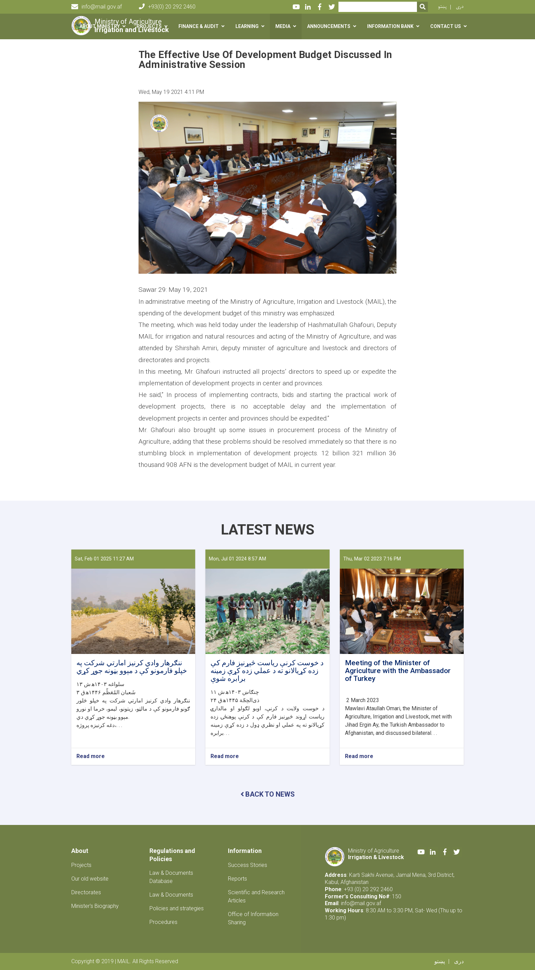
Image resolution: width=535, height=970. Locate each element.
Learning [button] (247, 26)
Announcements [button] (328, 26)
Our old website (90, 878)
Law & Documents (171, 894)
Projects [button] (149, 26)
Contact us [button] (445, 26)
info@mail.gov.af (96, 6)
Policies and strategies (176, 908)
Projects (81, 865)
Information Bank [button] (390, 26)
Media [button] (282, 26)
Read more (90, 756)
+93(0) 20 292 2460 (167, 6)
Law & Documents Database (171, 877)
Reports (237, 878)
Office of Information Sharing (253, 918)
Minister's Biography (95, 906)
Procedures (163, 922)
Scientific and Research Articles (256, 896)
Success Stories (247, 865)
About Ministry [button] (99, 26)
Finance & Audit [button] (198, 26)
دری (460, 6)
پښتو (442, 6)
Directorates (86, 892)
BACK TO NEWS (268, 794)
